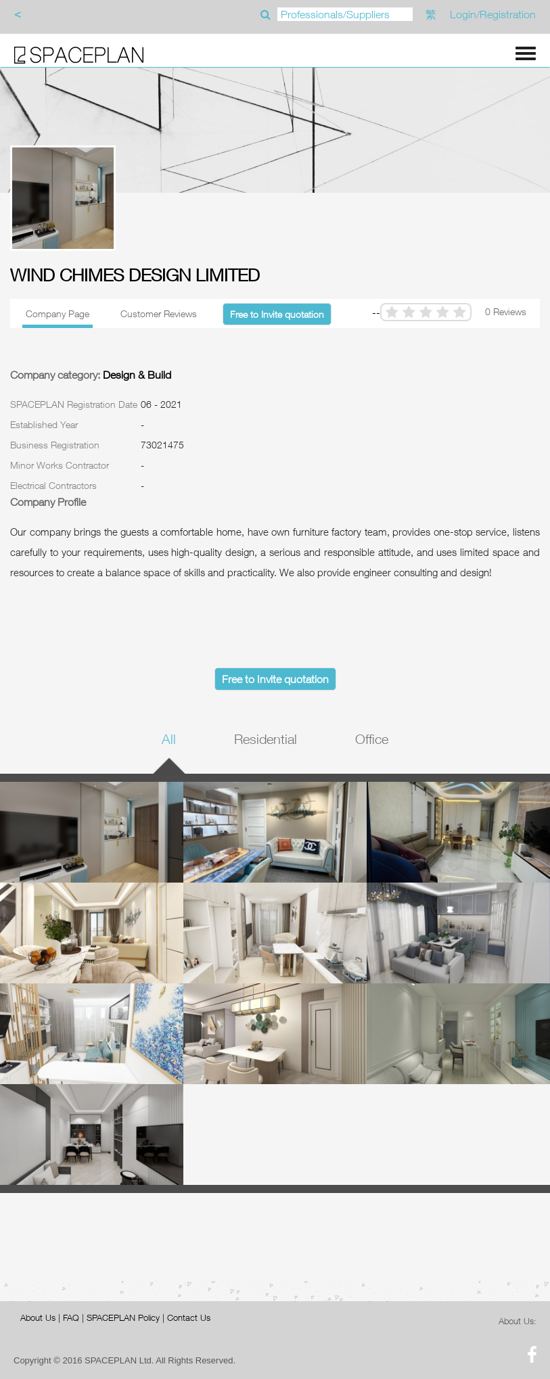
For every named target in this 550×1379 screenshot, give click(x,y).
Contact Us (188, 1317)
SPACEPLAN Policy (123, 1317)
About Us (37, 1317)
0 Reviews (505, 311)
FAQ (71, 1317)
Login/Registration (493, 14)
